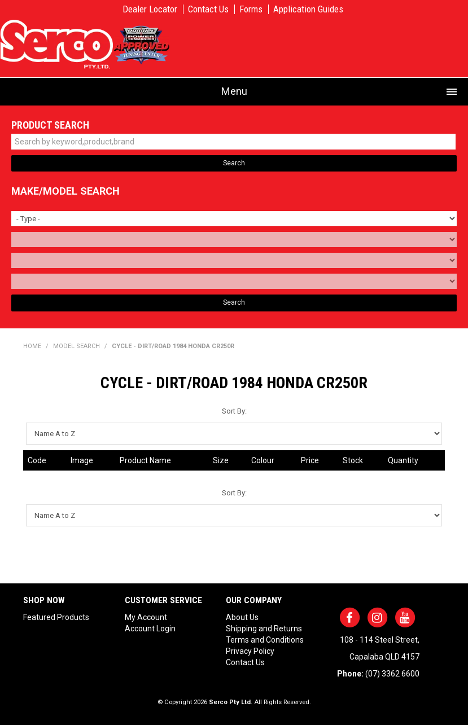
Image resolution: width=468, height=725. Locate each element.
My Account (146, 617)
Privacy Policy (250, 651)
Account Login (150, 628)
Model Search (76, 346)
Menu (234, 91)
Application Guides (308, 9)
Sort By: (234, 411)
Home (32, 346)
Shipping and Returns (264, 628)
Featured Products (56, 617)
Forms (251, 9)
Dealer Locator (150, 9)
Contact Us (208, 9)
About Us (242, 617)
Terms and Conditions (265, 639)
